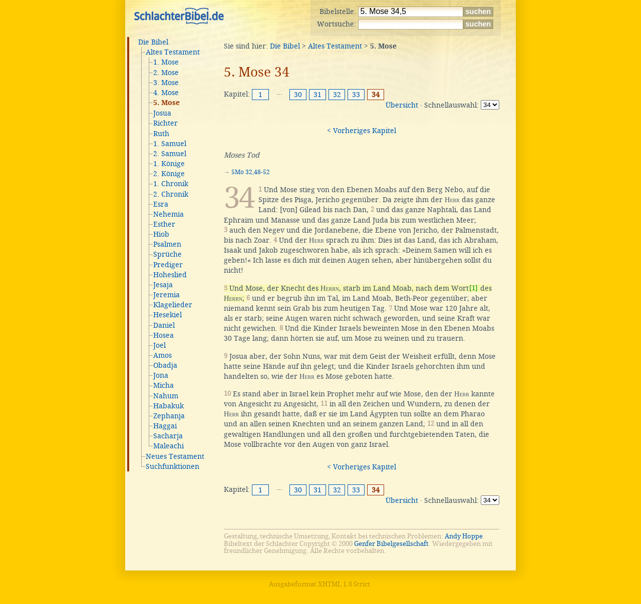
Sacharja (168, 436)
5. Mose (166, 103)
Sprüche (167, 254)
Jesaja (163, 285)
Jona (160, 375)
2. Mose (166, 73)
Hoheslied (170, 275)
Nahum (165, 396)
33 (356, 95)
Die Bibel (153, 42)
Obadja (165, 365)
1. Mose (166, 62)
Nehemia (168, 214)
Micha (163, 385)
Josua (162, 113)
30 (298, 95)
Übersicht (402, 105)
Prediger (168, 265)
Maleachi (168, 446)
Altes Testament (173, 52)
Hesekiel (167, 315)
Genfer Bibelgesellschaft (391, 543)
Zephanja (169, 416)
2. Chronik (170, 194)
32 (337, 95)
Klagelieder (172, 305)
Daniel (164, 325)
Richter (165, 123)
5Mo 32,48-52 (250, 172)
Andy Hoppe (464, 536)
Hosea (163, 335)
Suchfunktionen (172, 466)
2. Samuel (169, 154)
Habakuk (168, 406)
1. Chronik (170, 184)
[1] (473, 288)
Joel (159, 345)
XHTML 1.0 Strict (344, 584)
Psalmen (167, 244)
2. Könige (169, 174)
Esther (164, 224)
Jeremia (166, 295)
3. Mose (166, 83)
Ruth (161, 134)
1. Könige (169, 164)
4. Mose (166, 93)
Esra (160, 204)
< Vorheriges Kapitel (361, 131)
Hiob (161, 234)
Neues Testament (175, 456)
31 (317, 95)
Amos (162, 355)
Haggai (165, 426)
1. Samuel (169, 144)
